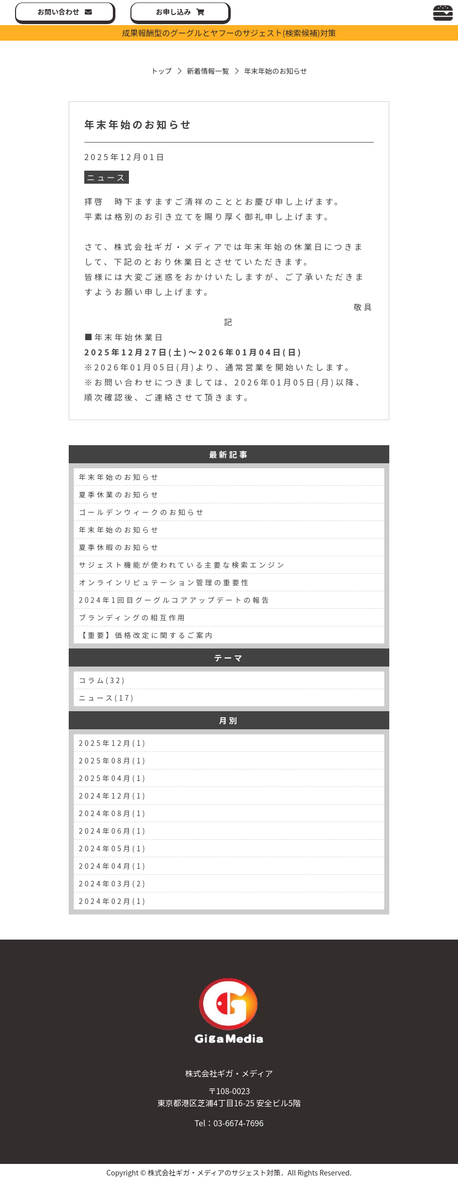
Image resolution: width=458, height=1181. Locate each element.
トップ (161, 71)
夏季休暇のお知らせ (119, 547)
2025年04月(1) (113, 778)
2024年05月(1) (113, 848)
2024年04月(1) (113, 866)
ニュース (106, 177)
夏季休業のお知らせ (119, 494)
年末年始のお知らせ (138, 124)
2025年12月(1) (113, 743)
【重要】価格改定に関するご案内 (146, 635)
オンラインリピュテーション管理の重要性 (164, 582)
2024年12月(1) (113, 796)
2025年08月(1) (113, 760)
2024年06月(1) (113, 831)
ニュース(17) (107, 698)
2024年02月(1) (113, 901)
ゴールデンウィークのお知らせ (142, 512)
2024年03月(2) (113, 883)
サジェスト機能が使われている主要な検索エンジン (182, 565)
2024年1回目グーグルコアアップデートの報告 (175, 600)
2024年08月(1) (113, 813)
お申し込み (173, 12)
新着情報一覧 (208, 71)
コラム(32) (102, 680)
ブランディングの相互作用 (133, 617)
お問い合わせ (59, 12)
